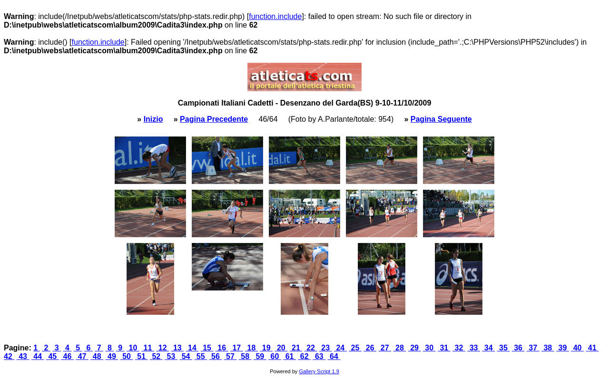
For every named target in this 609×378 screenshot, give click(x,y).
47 (82, 356)
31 (444, 348)
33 (473, 348)
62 (304, 356)
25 (355, 348)
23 (325, 348)
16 (222, 348)
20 (281, 348)
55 (200, 356)
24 (340, 348)
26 (369, 348)
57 (230, 356)
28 (399, 348)
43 (23, 356)
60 (274, 356)
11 (147, 348)
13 (177, 348)
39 (562, 348)
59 (260, 356)
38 (547, 348)
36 (518, 348)
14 (192, 348)
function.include (275, 16)
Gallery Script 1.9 (319, 371)
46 (67, 356)
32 (458, 348)
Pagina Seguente (441, 119)
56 (215, 356)
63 (319, 356)
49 (112, 356)
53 (171, 356)
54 (185, 356)
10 (133, 348)
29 (414, 348)
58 (245, 356)
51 (141, 356)
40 (577, 348)
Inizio (153, 119)
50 (126, 356)
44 (37, 356)
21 (296, 348)
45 (52, 356)
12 (162, 348)
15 (207, 348)
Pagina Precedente (214, 119)
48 (96, 356)
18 (251, 348)
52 (156, 356)
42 (9, 356)
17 (236, 348)
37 (533, 348)
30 (429, 348)
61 (289, 356)
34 (488, 348)
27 (384, 348)
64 (334, 356)
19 (266, 348)
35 (503, 348)
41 (592, 348)
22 (310, 348)
